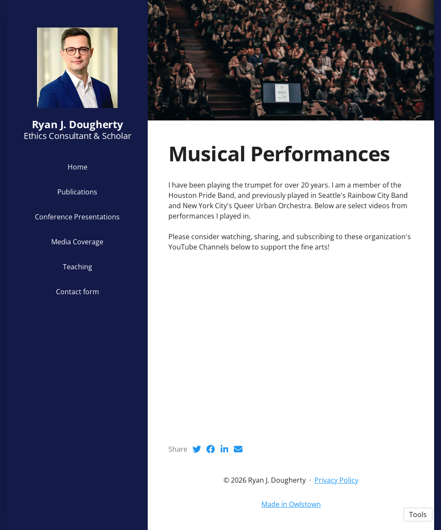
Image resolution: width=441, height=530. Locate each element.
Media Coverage (77, 242)
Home (77, 167)
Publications (77, 192)
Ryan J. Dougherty (77, 124)
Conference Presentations (77, 217)
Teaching (77, 266)
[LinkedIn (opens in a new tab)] (224, 449)
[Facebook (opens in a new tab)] (210, 449)
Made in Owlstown (291, 504)
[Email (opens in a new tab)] (238, 449)
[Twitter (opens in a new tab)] (197, 449)
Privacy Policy (336, 480)
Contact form (77, 291)
